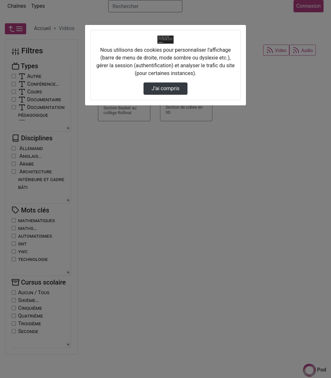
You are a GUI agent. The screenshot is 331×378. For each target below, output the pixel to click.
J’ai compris (165, 88)
